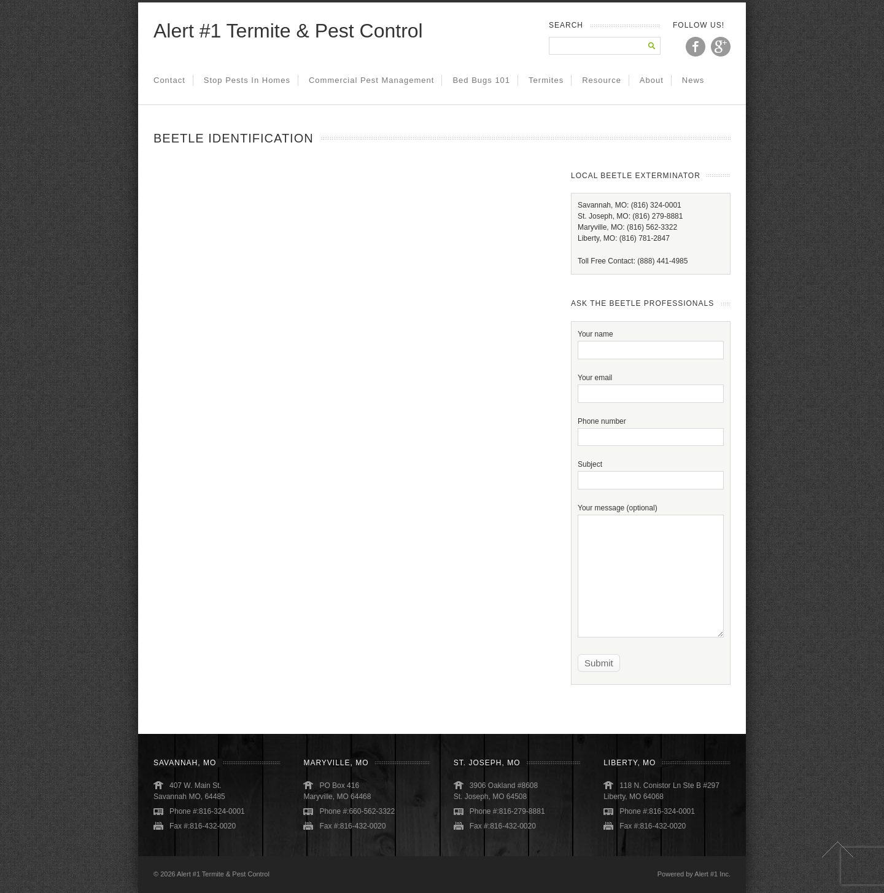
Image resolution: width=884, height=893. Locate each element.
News (693, 80)
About (652, 80)
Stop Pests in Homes (247, 80)
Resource (601, 80)
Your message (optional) (651, 542)
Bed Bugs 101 (481, 80)
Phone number (651, 429)
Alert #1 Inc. (712, 874)
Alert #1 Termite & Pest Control (288, 31)
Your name (651, 342)
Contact (169, 80)
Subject (651, 472)
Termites (546, 80)
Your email (651, 385)
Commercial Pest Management (371, 80)
